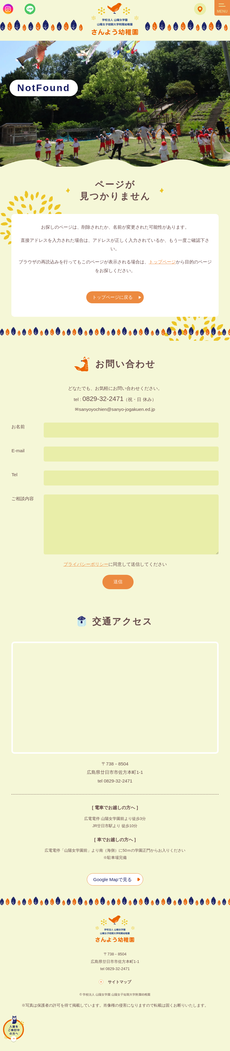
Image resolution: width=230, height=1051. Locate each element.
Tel (14, 474)
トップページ (162, 261)
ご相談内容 (22, 498)
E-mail (18, 450)
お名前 (18, 426)
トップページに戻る (112, 296)
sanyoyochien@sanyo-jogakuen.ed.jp (117, 408)
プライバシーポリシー (85, 564)
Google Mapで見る (112, 879)
